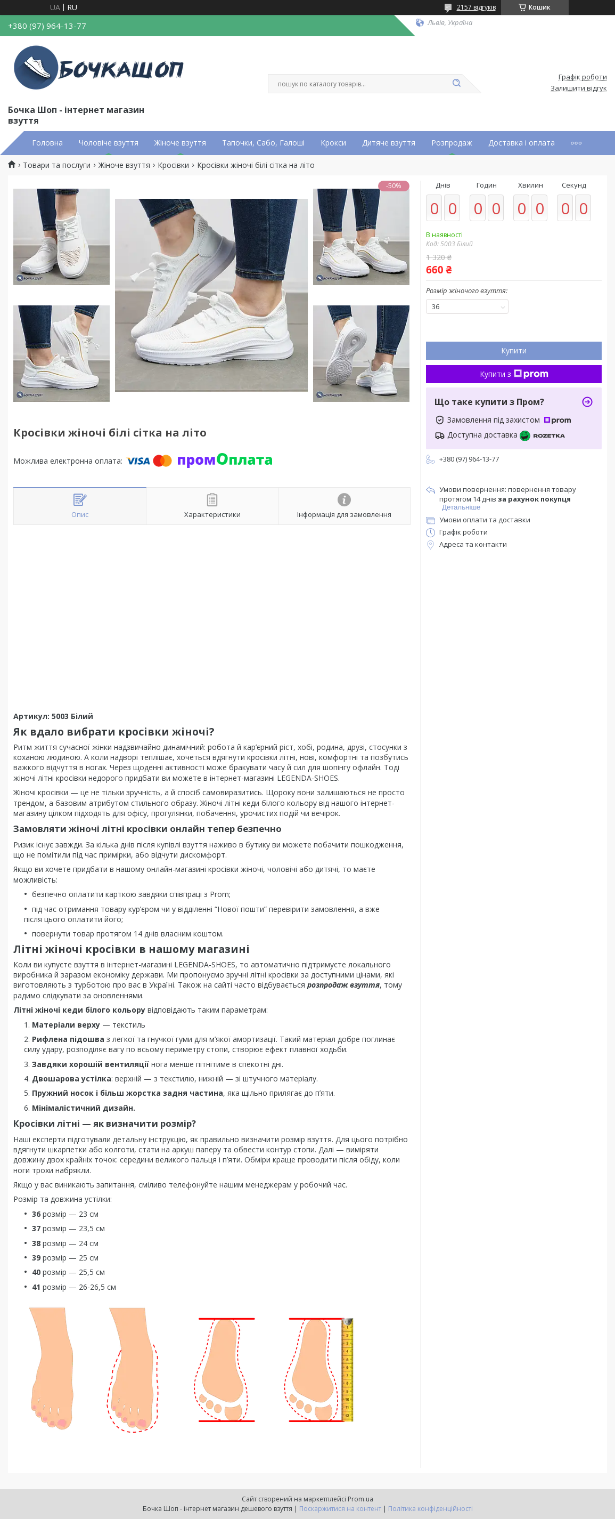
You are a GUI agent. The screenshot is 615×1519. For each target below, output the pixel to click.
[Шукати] (457, 83)
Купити (514, 350)
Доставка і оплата (521, 143)
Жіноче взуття (180, 143)
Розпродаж (451, 143)
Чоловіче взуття (108, 143)
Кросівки (173, 165)
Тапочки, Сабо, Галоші (263, 143)
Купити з (514, 374)
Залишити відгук (579, 88)
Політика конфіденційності (430, 1508)
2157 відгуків (476, 7)
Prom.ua (360, 1499)
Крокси (333, 143)
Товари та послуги (57, 165)
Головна (47, 143)
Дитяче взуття (388, 143)
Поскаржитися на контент (340, 1508)
